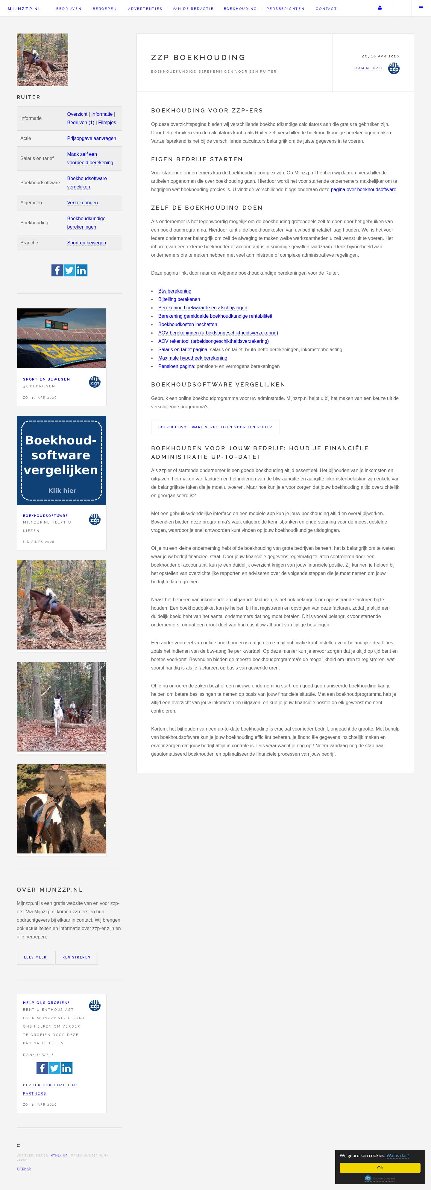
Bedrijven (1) (81, 122)
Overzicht (77, 114)
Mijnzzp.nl (25, 9)
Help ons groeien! (46, 1003)
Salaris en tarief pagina (182, 349)
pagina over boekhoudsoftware (363, 189)
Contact (326, 9)
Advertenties (145, 9)
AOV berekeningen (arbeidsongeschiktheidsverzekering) (218, 332)
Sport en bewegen (86, 242)
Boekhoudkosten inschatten (187, 324)
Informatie (102, 114)
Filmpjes (107, 122)
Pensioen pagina (176, 366)
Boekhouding (240, 9)
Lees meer (35, 957)
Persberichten (285, 9)
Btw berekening (174, 290)
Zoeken (400, 8)
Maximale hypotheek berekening (192, 357)
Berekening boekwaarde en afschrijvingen (202, 307)
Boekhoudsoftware (45, 516)
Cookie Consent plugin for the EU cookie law (380, 1178)
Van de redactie (193, 9)
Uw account (379, 8)
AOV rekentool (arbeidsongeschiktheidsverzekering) (213, 341)
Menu (421, 8)
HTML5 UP (59, 1155)
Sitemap (24, 1168)
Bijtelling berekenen (179, 299)
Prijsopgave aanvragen (91, 138)
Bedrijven (68, 9)
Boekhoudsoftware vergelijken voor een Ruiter (215, 427)
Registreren (77, 957)
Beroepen (105, 9)
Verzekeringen (82, 202)
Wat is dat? (399, 1155)
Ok (380, 1168)
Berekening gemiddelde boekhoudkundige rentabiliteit (215, 316)
